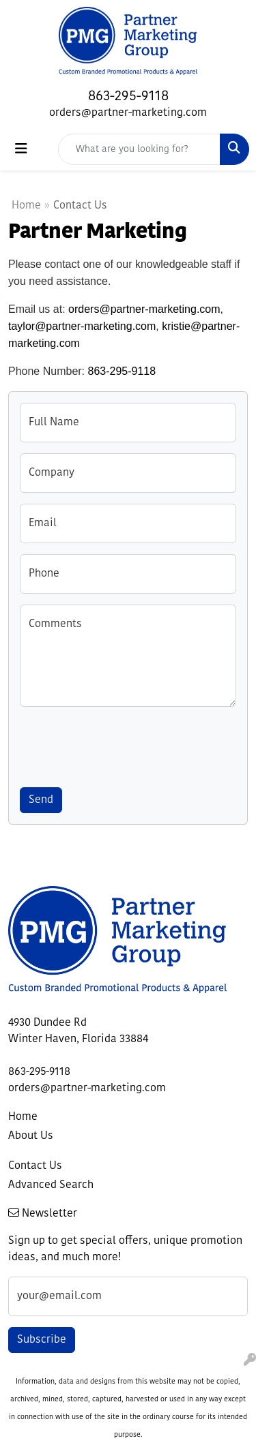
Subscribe (41, 1340)
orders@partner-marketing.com (128, 113)
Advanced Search (51, 1185)
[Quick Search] (139, 149)
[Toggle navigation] (21, 149)
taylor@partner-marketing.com (82, 326)
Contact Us (35, 1166)
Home (26, 205)
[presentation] (123, 744)
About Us (30, 1136)
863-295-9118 (128, 97)
